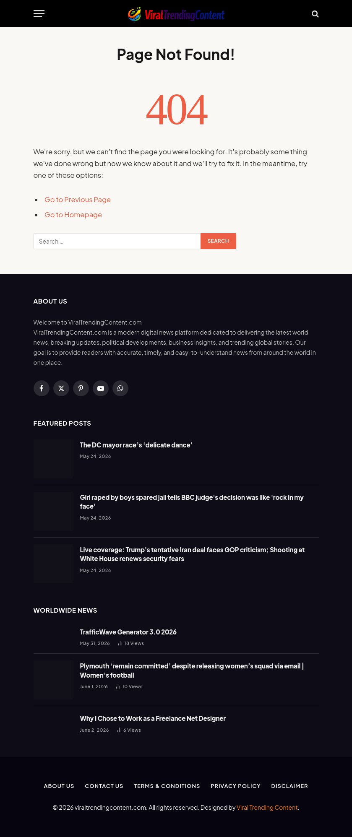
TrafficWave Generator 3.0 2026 (128, 632)
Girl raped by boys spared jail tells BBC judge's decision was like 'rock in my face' (192, 501)
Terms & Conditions (167, 785)
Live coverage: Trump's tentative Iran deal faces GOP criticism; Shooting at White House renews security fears (192, 554)
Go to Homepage (73, 214)
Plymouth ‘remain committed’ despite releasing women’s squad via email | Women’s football (192, 670)
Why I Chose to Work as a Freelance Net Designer (153, 718)
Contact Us (104, 785)
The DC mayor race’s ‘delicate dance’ (136, 445)
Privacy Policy (236, 785)
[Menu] (39, 13)
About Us (59, 785)
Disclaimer (289, 785)
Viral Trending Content (267, 807)
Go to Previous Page (77, 199)
